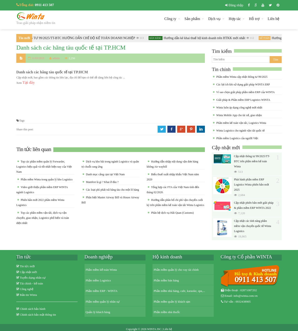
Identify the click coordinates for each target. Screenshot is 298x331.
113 (141, 38)
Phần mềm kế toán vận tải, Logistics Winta (241, 123)
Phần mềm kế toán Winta (101, 269)
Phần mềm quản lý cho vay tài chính (176, 269)
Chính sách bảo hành (32, 309)
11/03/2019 (38, 58)
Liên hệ (273, 19)
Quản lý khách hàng (98, 312)
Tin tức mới (27, 266)
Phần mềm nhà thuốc (167, 312)
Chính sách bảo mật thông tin (38, 314)
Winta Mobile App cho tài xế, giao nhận (239, 115)
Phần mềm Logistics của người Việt (237, 138)
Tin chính (221, 69)
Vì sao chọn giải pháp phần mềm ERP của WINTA (245, 92)
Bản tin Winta (28, 295)
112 (251, 38)
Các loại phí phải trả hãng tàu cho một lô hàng (112, 189)
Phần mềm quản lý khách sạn (172, 301)
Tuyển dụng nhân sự (33, 277)
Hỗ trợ (254, 19)
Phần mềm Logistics (98, 280)
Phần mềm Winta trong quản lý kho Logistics (46, 179)
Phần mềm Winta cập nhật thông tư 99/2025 (242, 76)
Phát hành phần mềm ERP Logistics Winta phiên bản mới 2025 (251, 184)
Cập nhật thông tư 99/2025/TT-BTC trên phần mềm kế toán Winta (252, 161)
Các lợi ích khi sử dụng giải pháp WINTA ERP (243, 84)
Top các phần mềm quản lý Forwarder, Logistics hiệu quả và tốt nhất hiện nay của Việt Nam (44, 166)
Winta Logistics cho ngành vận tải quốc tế (240, 130)
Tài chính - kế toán (31, 283)
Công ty (170, 19)
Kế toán (266, 38)
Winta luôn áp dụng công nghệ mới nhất (239, 107)
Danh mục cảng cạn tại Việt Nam (105, 174)
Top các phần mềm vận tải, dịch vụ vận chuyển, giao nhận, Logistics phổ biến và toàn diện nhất (42, 218)
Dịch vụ (214, 19)
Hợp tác (235, 19)
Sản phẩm (192, 19)
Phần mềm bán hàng (166, 280)
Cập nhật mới (226, 147)
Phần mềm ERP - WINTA (102, 291)
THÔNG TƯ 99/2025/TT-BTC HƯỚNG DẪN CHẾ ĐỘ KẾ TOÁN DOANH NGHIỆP (79, 38)
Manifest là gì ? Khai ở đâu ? (102, 182)
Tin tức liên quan (33, 149)
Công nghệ (26, 289)
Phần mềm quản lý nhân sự (103, 301)
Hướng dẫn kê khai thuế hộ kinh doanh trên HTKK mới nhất (205, 38)
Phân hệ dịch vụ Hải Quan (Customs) (172, 212)
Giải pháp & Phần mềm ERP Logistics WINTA (243, 99)
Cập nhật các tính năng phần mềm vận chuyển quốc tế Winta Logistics (252, 226)
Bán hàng (157, 38)
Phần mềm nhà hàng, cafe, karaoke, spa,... (179, 291)
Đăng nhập (234, 5)
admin (54, 58)
